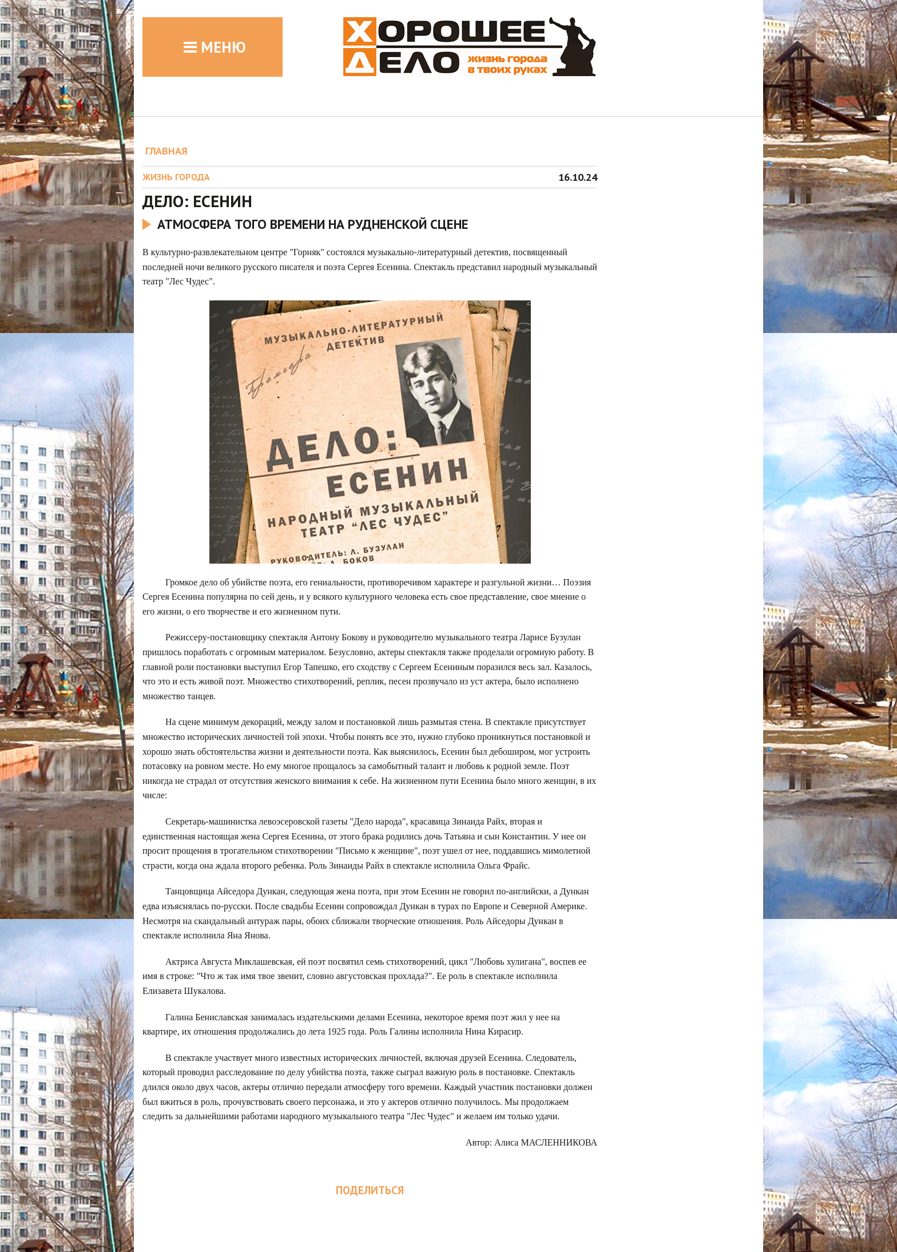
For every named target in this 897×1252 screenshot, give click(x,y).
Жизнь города (176, 177)
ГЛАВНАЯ (166, 150)
